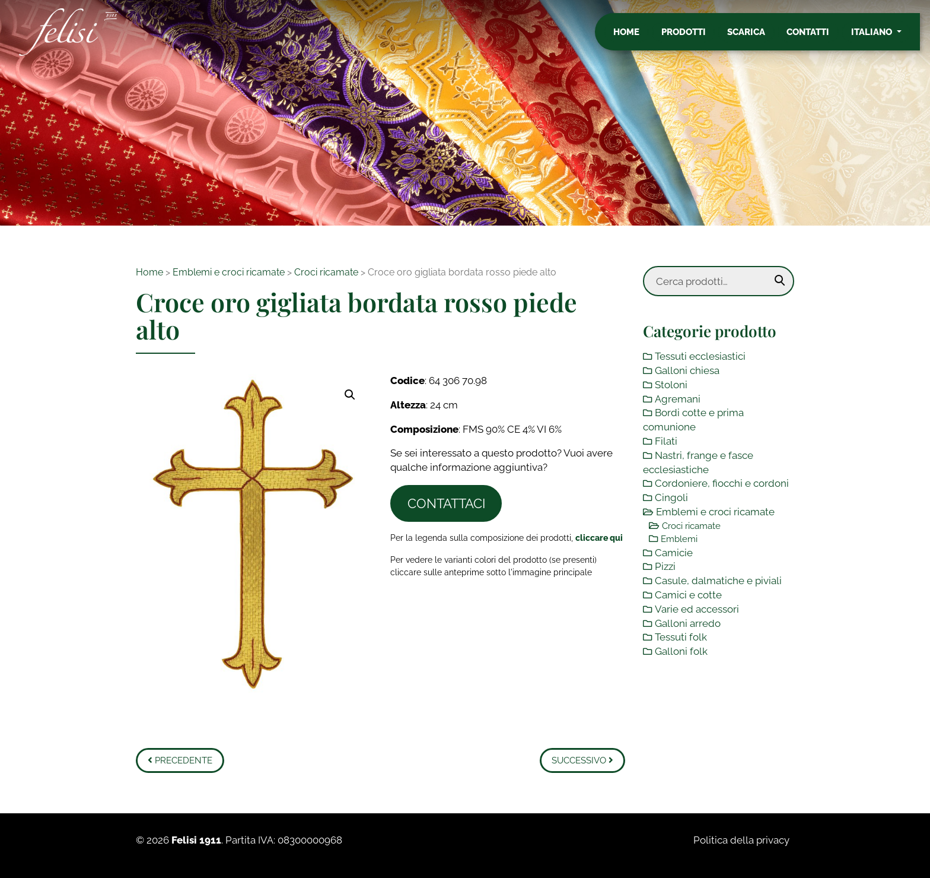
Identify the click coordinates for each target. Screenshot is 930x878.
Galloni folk (681, 651)
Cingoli (671, 497)
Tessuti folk (681, 637)
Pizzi (665, 566)
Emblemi (679, 539)
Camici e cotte (688, 595)
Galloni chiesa (687, 370)
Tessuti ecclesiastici (700, 356)
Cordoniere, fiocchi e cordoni (722, 483)
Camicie (674, 553)
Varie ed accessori (697, 609)
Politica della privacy (741, 840)
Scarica (756, 37)
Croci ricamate (326, 272)
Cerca (780, 281)
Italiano (882, 37)
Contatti (818, 37)
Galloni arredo (688, 623)
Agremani (677, 399)
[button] (350, 394)
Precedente (180, 760)
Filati (666, 441)
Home (636, 37)
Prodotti (693, 37)
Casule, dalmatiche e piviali (718, 581)
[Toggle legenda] (599, 537)
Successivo (582, 760)
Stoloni (671, 385)
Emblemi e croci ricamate (229, 272)
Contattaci (446, 503)
